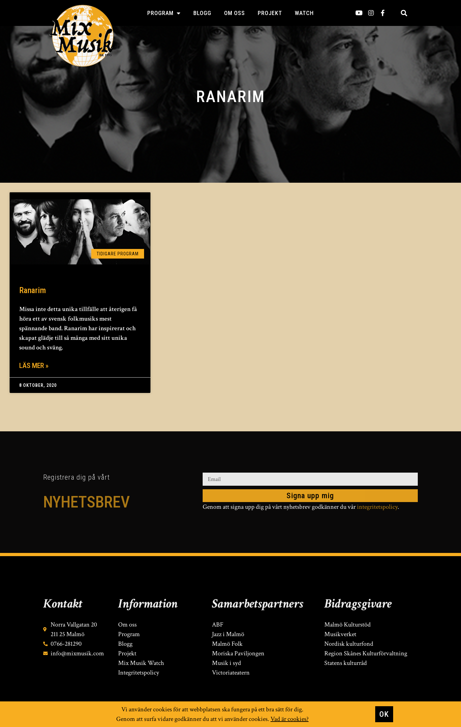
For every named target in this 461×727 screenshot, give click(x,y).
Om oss (234, 13)
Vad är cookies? (290, 720)
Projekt (270, 13)
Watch (304, 13)
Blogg (202, 13)
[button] (404, 13)
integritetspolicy (377, 508)
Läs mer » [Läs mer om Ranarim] (34, 366)
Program (164, 13)
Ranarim (32, 290)
